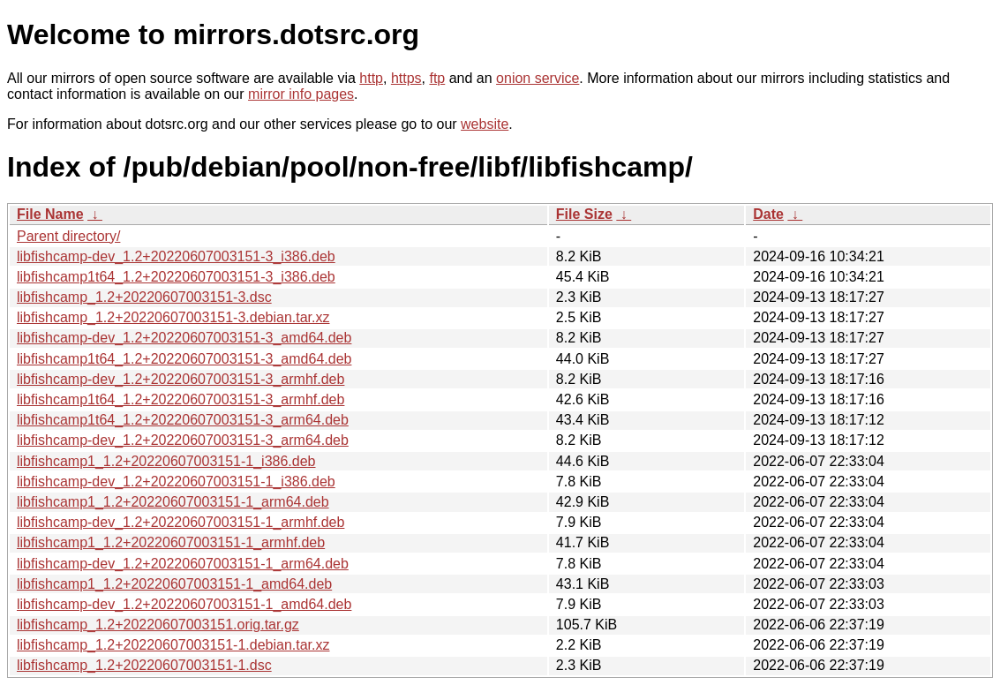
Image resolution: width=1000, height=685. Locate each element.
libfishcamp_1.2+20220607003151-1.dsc (144, 665)
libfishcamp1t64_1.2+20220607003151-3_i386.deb (176, 276)
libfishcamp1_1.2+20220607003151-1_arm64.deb (173, 501)
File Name (50, 214)
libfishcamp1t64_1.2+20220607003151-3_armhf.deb (180, 399)
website (484, 124)
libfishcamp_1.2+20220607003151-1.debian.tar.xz (173, 644)
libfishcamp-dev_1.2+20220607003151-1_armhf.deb (180, 522)
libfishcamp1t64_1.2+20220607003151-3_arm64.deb (183, 419)
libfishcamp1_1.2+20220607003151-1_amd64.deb (174, 583)
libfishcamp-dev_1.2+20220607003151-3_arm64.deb (183, 440)
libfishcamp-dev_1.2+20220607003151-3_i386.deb (176, 256)
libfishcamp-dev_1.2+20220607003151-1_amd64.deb (184, 604)
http (371, 78)
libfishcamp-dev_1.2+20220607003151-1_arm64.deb (183, 563)
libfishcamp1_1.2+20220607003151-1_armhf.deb (171, 542)
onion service (537, 78)
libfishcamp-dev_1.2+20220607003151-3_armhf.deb (180, 379)
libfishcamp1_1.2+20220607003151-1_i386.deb (166, 461)
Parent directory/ (68, 236)
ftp (437, 78)
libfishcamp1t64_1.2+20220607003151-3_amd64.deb (184, 358)
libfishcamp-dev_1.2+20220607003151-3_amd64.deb (184, 337)
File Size (584, 214)
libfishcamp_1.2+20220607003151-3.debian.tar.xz (173, 317)
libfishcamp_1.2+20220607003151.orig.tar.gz (158, 624)
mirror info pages (301, 94)
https (406, 78)
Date (768, 214)
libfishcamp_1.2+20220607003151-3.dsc (144, 297)
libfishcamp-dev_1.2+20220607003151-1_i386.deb (176, 481)
